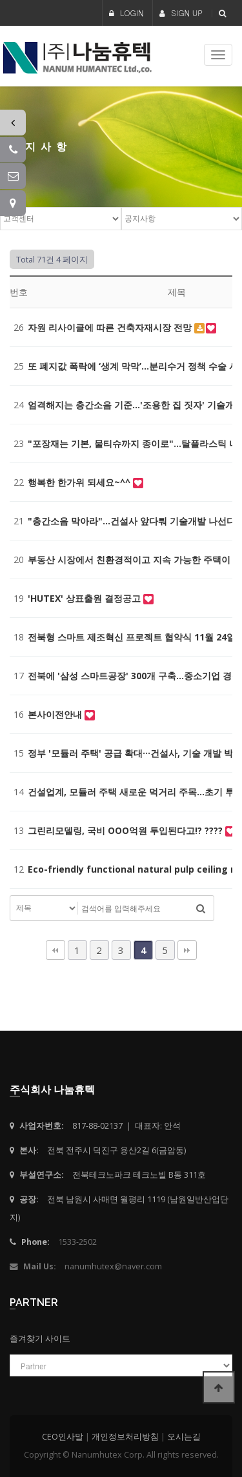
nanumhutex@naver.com (113, 1266)
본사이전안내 (56, 714)
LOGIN (126, 12)
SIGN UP (181, 12)
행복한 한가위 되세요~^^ (80, 482)
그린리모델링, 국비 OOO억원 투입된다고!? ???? (126, 830)
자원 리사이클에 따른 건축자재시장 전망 (111, 327)
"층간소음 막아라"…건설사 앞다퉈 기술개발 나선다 (133, 521)
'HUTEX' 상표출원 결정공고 (85, 598)
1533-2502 (77, 1241)
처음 (55, 950)
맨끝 (187, 950)
